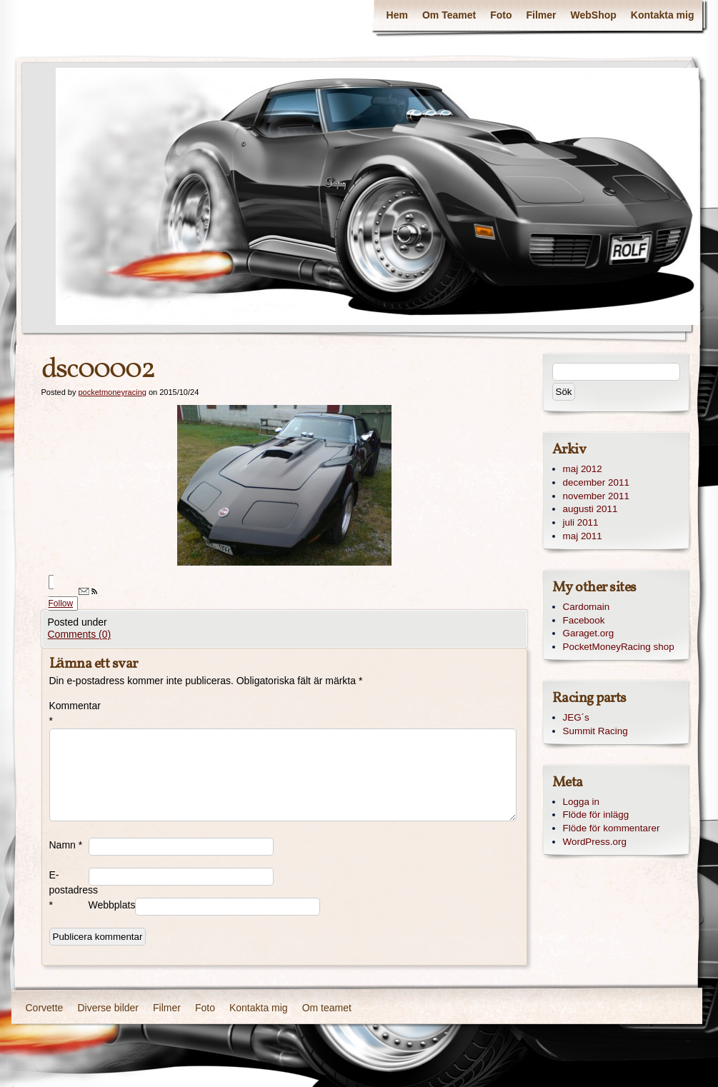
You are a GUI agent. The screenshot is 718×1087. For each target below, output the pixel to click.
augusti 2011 (590, 509)
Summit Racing (595, 731)
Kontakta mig (662, 15)
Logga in (581, 801)
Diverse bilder (108, 1007)
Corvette (45, 1007)
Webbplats (112, 905)
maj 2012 (582, 469)
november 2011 (596, 496)
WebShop (594, 15)
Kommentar (69, 713)
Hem (397, 15)
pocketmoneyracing (112, 392)
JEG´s (576, 717)
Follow (73, 598)
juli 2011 (581, 522)
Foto (501, 15)
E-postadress (69, 890)
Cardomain (586, 606)
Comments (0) (79, 634)
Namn (66, 845)
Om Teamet (449, 15)
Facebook (584, 620)
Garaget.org (588, 633)
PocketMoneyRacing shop (618, 646)
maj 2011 (582, 536)
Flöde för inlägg (596, 814)
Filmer (542, 15)
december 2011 (596, 482)
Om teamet (326, 1007)
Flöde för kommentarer (611, 828)
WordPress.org (595, 841)
